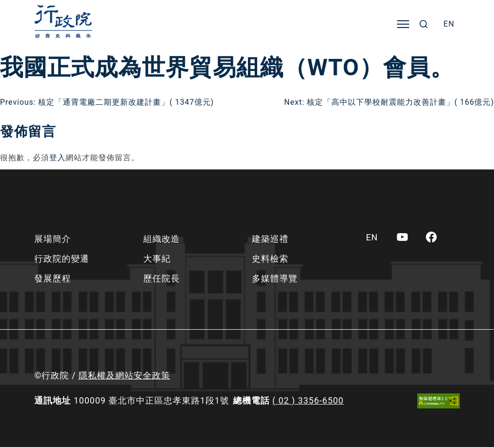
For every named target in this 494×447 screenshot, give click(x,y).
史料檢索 (270, 258)
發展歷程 (52, 278)
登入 (57, 157)
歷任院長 (161, 278)
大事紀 (157, 258)
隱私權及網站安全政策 (124, 375)
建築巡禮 (270, 239)
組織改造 (161, 239)
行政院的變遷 (61, 258)
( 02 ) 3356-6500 (308, 400)
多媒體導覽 (275, 278)
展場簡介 (52, 239)
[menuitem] (449, 24)
